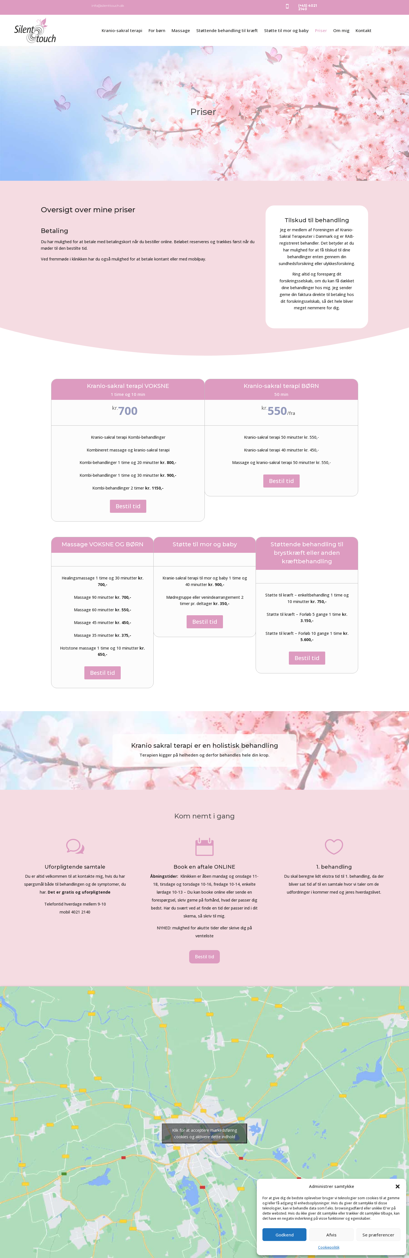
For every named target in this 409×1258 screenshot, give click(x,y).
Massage (181, 30)
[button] (397, 1186)
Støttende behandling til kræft (227, 30)
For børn (157, 30)
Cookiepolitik (328, 1247)
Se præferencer (378, 1235)
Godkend (285, 1235)
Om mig (341, 30)
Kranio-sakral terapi (122, 30)
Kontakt (364, 30)
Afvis (331, 1235)
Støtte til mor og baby (286, 30)
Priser (321, 30)
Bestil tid (128, 506)
